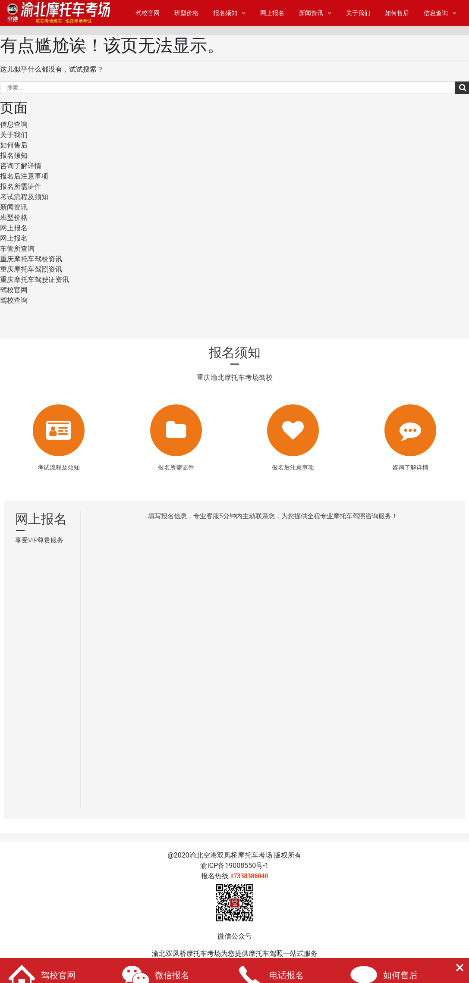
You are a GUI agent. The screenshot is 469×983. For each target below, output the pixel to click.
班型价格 (186, 13)
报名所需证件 (20, 186)
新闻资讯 (311, 13)
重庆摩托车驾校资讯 (31, 259)
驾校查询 (14, 300)
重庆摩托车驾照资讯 (31, 269)
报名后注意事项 (24, 176)
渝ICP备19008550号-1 (234, 865)
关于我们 (358, 13)
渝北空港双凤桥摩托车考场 (230, 855)
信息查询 (436, 13)
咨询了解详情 (20, 166)
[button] (459, 967)
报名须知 (225, 13)
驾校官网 (147, 13)
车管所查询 (17, 248)
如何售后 (397, 13)
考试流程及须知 (24, 197)
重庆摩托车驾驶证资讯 (34, 279)
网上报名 (272, 13)
